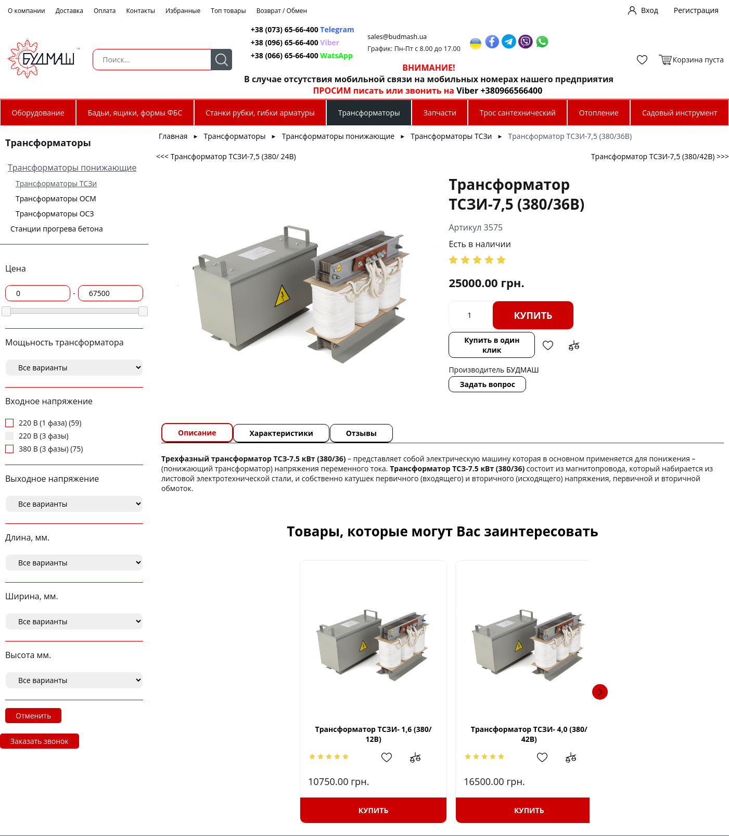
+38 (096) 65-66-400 (274, 42)
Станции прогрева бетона (56, 229)
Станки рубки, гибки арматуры (260, 113)
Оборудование (38, 113)
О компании (26, 10)
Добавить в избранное (490, 340)
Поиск (209, 59)
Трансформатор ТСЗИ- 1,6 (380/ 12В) (245, 734)
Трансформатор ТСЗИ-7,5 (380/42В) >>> (660, 156)
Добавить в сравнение (516, 340)
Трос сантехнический (518, 113)
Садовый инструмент (680, 113)
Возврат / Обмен (282, 10)
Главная (173, 136)
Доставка (69, 10)
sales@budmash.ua (389, 36)
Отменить (33, 716)
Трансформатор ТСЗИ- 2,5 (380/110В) (508, 734)
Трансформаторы (369, 113)
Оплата (105, 10)
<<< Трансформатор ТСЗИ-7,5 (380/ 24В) (226, 156)
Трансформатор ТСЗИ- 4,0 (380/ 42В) (376, 734)
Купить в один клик (429, 340)
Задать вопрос (418, 374)
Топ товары (228, 10)
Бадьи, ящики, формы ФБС (135, 113)
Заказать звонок (39, 741)
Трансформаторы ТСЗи (56, 183)
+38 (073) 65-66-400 (274, 29)
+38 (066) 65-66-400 (274, 55)
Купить (464, 315)
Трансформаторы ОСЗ (55, 213)
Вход (649, 10)
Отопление (599, 113)
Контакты (141, 10)
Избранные (182, 10)
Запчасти (440, 113)
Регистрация (696, 10)
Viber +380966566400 (488, 90)
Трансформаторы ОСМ (56, 198)
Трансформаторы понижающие (72, 167)
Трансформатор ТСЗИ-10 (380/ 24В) (640, 734)
